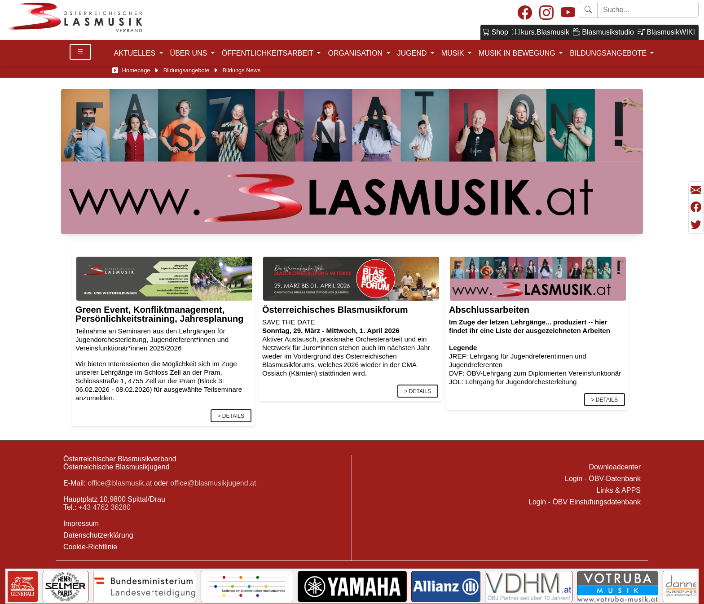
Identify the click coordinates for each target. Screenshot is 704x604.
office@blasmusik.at (120, 483)
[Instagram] (546, 13)
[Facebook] (525, 13)
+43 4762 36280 (105, 507)
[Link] (164, 278)
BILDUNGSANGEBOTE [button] (609, 53)
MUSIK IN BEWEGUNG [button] (518, 53)
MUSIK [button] (453, 53)
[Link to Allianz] (446, 586)
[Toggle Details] (80, 52)
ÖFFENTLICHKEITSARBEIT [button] (269, 53)
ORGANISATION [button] (356, 53)
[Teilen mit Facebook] (696, 207)
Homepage (136, 70)
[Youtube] (568, 13)
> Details (231, 416)
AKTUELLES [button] (136, 53)
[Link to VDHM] (528, 586)
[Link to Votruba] (617, 586)
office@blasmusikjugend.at (213, 483)
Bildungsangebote (186, 70)
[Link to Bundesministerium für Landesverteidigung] (144, 586)
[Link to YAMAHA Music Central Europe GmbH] (352, 586)
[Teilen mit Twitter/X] (696, 224)
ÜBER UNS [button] (189, 53)
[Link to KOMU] (247, 586)
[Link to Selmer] (66, 586)
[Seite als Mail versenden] (696, 190)
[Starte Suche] (648, 10)
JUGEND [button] (413, 53)
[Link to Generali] (22, 586)
